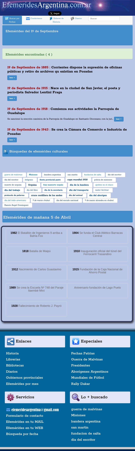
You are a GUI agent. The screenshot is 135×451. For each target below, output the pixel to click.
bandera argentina (85, 421)
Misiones (78, 415)
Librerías (13, 359)
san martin (79, 427)
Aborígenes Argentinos (89, 371)
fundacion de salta (86, 433)
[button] (12, 77)
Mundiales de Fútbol (87, 377)
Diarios (76, 18)
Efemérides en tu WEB (24, 428)
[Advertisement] (67, 40)
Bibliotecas (15, 365)
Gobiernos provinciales (24, 377)
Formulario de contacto (24, 416)
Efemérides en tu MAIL (25, 422)
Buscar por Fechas (12, 20)
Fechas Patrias (83, 353)
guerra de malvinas (86, 409)
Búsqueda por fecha (22, 434)
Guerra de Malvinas (87, 359)
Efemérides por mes (22, 384)
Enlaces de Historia (56, 20)
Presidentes (80, 365)
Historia (12, 353)
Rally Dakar (80, 384)
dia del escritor (83, 440)
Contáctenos (34, 18)
